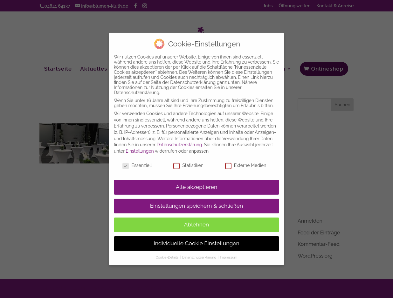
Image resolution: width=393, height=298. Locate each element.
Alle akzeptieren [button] (196, 184)
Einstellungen (140, 147)
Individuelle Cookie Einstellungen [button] (196, 240)
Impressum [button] (228, 254)
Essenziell (137, 162)
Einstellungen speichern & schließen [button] (196, 203)
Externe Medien (245, 162)
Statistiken (188, 162)
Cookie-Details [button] (167, 254)
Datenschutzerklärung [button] (199, 254)
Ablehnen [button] (196, 221)
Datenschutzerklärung (179, 141)
